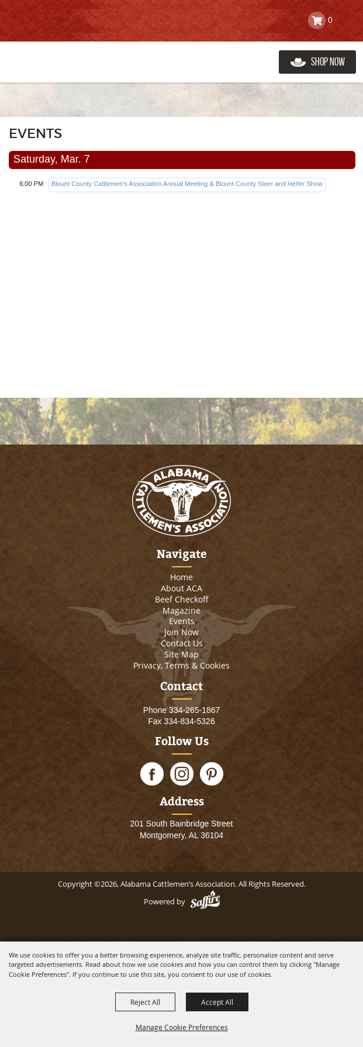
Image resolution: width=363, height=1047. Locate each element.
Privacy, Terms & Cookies (181, 665)
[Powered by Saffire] (205, 901)
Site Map (181, 654)
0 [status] (330, 20)
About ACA (181, 588)
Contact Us (182, 643)
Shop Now (328, 62)
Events (182, 620)
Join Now (181, 632)
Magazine (181, 610)
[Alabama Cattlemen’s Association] (66, 49)
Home (181, 577)
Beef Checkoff (182, 599)
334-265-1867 (194, 710)
